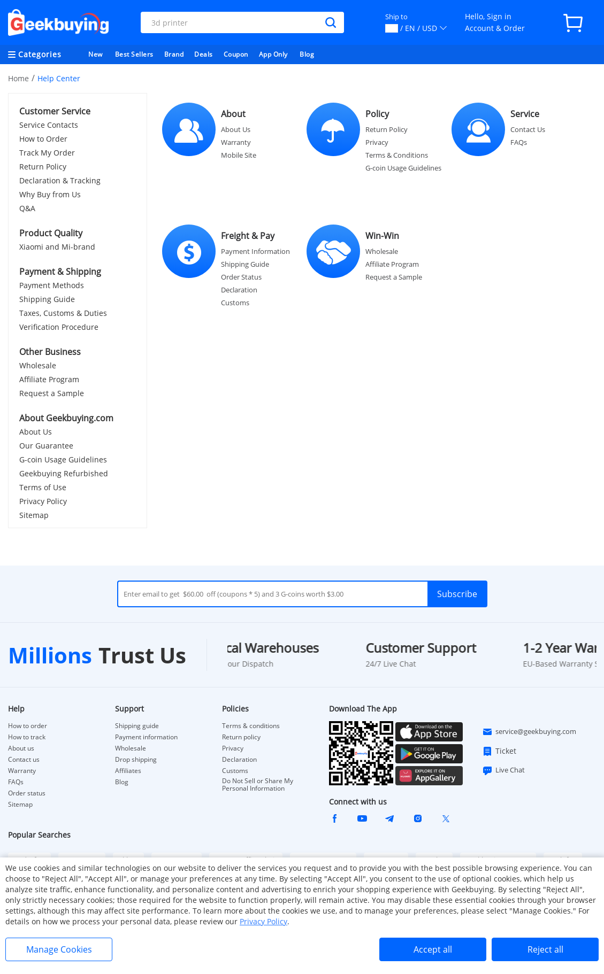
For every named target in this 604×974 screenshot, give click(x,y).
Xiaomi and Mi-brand (57, 247)
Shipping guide (137, 726)
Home (18, 78)
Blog (307, 54)
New (95, 54)
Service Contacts (48, 125)
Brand (174, 54)
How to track (26, 737)
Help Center (58, 78)
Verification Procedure (58, 327)
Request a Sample (51, 393)
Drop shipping (136, 759)
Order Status (241, 277)
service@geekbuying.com (529, 731)
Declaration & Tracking (60, 180)
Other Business (50, 352)
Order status (26, 793)
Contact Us (527, 129)
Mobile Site (238, 155)
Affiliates (128, 771)
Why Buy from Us (50, 194)
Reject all (545, 949)
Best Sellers (134, 54)
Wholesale (37, 365)
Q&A (27, 208)
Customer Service (54, 111)
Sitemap (34, 515)
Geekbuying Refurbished (63, 473)
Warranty (236, 142)
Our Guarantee (46, 445)
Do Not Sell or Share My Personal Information (257, 784)
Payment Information (255, 251)
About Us (35, 432)
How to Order (43, 139)
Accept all (433, 949)
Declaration (239, 290)
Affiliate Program (49, 379)
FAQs (518, 142)
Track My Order (47, 153)
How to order (27, 726)
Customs (235, 302)
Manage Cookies (59, 949)
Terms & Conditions (396, 155)
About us (21, 748)
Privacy (376, 142)
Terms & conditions (251, 726)
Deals (203, 54)
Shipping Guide (47, 299)
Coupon (236, 54)
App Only (273, 54)
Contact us (24, 759)
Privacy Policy (43, 501)
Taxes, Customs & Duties (63, 313)
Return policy (241, 737)
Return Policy (42, 166)
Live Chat (503, 770)
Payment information (146, 737)
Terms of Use (42, 487)
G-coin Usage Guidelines (63, 459)
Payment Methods (51, 285)
